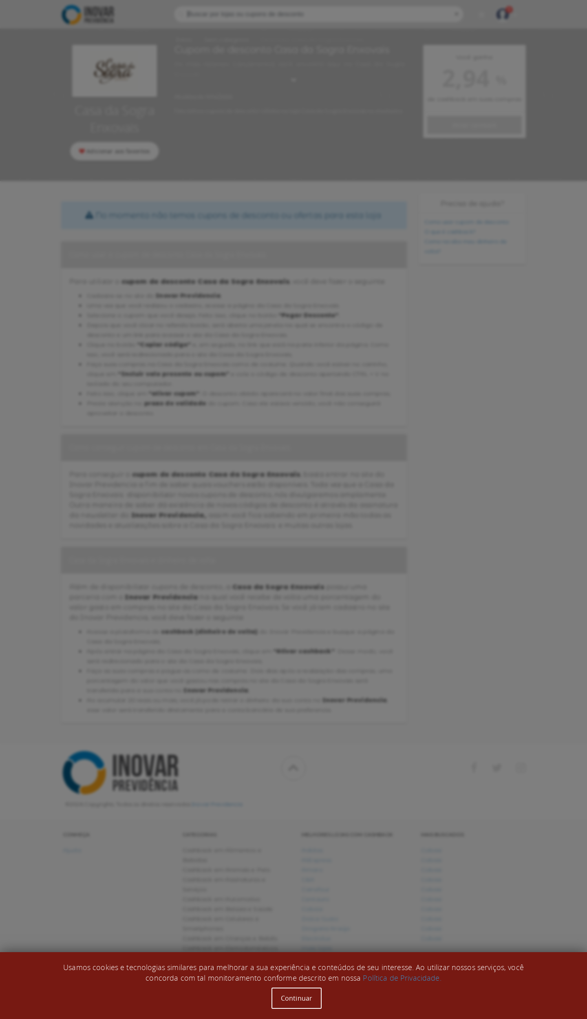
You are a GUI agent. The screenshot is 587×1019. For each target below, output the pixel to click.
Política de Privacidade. (402, 978)
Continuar (296, 998)
